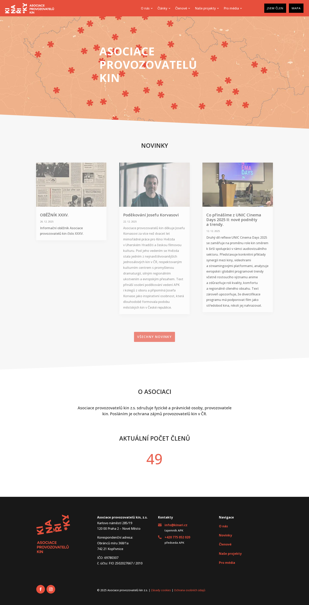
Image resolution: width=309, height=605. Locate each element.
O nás (223, 526)
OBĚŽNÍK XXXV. (54, 215)
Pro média (227, 562)
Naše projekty (230, 553)
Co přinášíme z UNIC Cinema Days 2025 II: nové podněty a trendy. (233, 219)
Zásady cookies (161, 590)
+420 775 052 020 (177, 537)
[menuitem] (147, 8)
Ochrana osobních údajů (189, 590)
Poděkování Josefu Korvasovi (151, 215)
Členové (225, 544)
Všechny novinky (154, 337)
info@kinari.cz (176, 525)
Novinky (225, 535)
